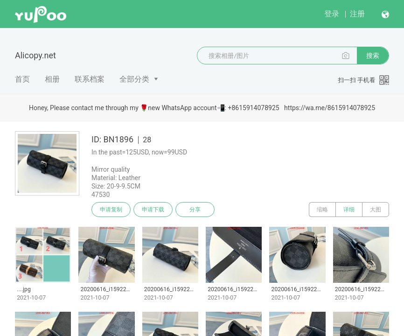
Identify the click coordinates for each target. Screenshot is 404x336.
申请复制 (111, 209)
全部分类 (134, 79)
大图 (375, 209)
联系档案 (89, 79)
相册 (52, 79)
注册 (357, 13)
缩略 (322, 209)
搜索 (372, 55)
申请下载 (153, 209)
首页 (22, 79)
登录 (331, 13)
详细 (349, 209)
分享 (195, 209)
